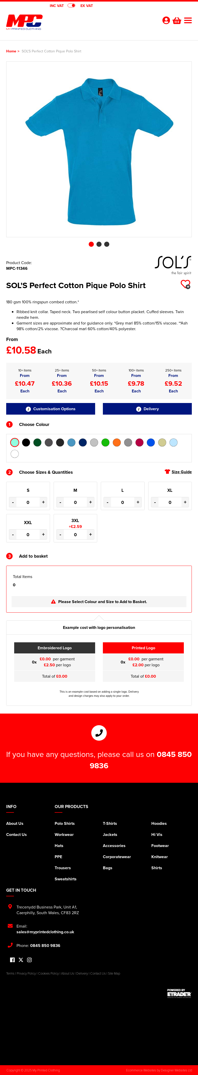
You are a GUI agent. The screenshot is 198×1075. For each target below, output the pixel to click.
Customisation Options (51, 409)
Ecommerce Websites (141, 1070)
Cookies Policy (48, 973)
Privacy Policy (26, 973)
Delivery (147, 409)
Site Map (114, 973)
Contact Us (16, 834)
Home (11, 51)
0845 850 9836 (45, 945)
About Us (14, 823)
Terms (10, 973)
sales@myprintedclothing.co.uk (45, 932)
